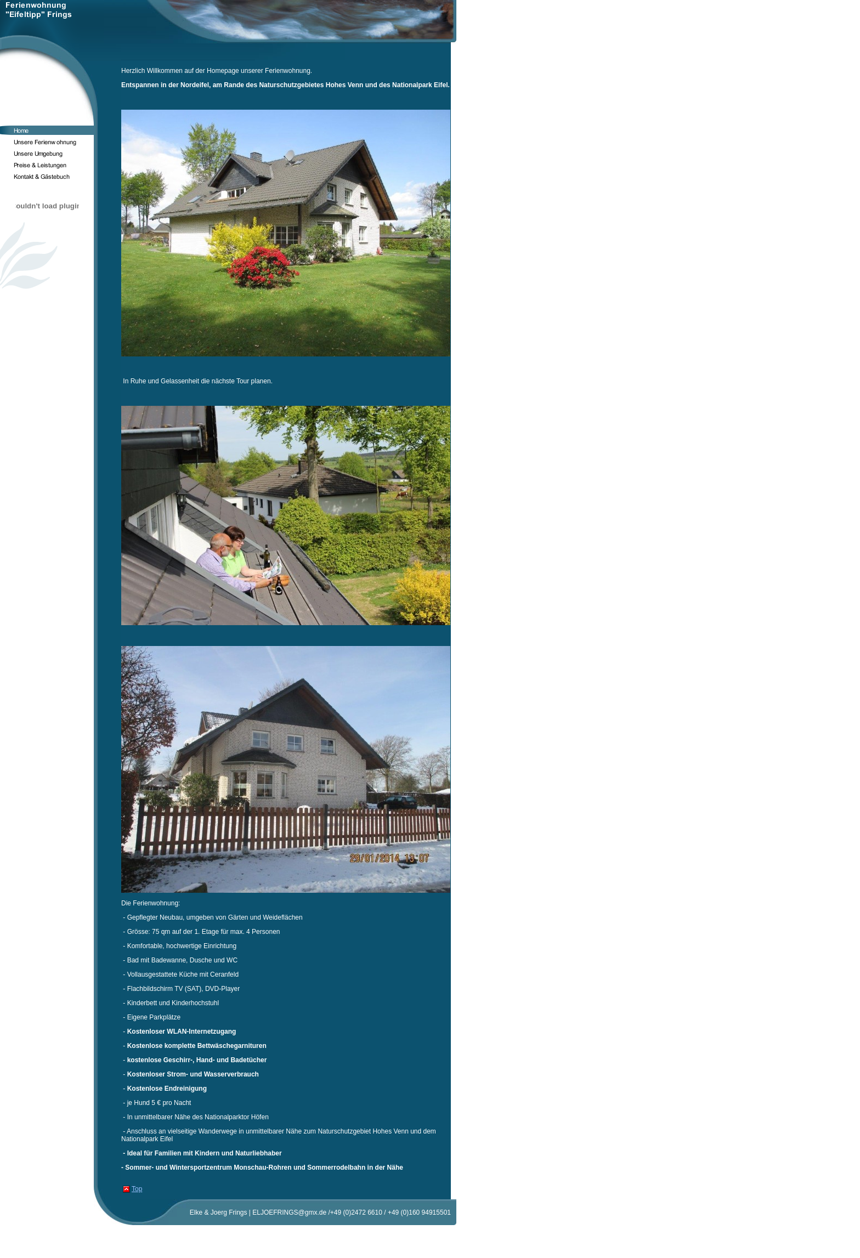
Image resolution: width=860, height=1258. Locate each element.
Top (137, 1189)
